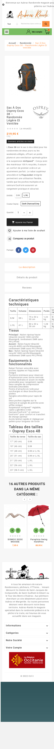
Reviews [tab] (27, 287)
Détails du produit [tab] (27, 277)
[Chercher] (31, 23)
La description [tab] (27, 267)
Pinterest (33, 250)
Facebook (18, 250)
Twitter (26, 250)
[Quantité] (18, 212)
